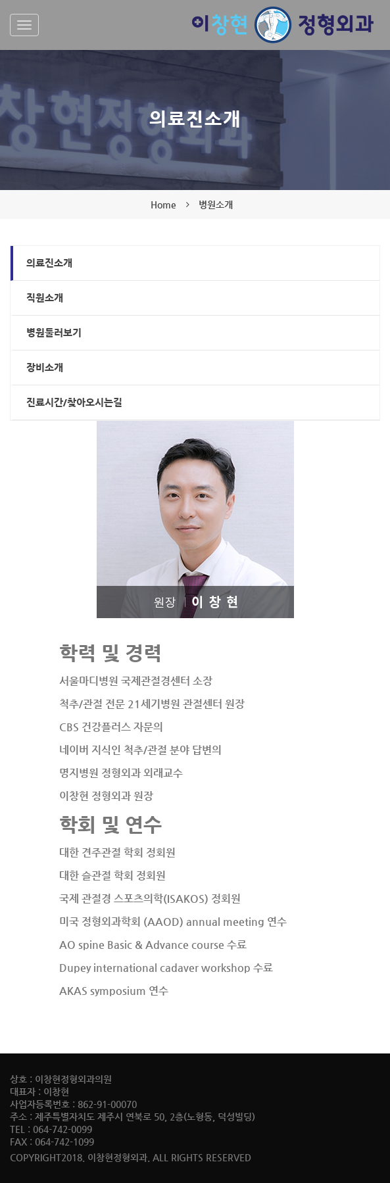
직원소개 (44, 297)
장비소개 (44, 367)
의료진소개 (49, 262)
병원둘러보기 (54, 332)
